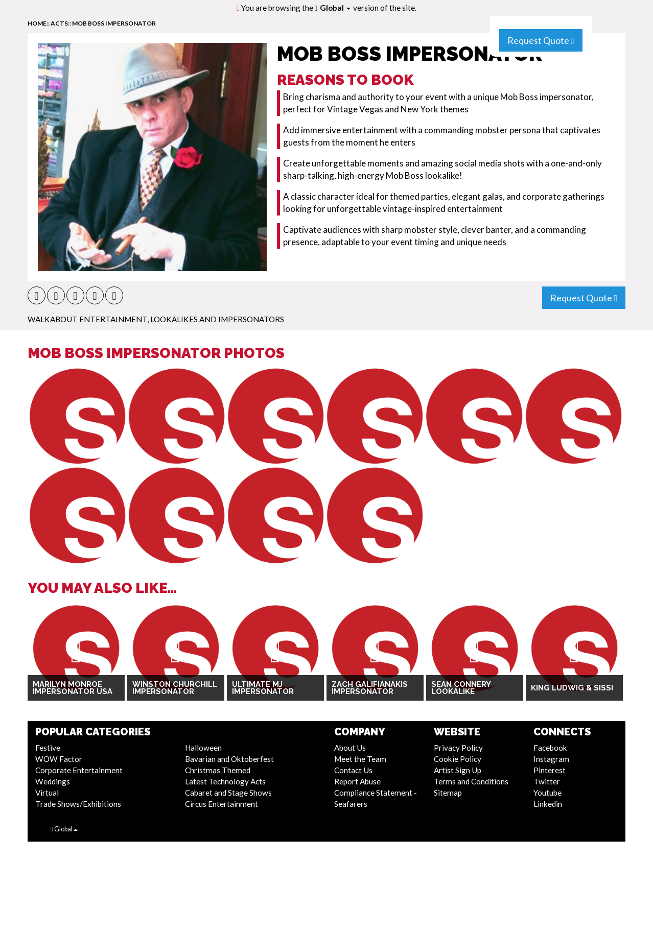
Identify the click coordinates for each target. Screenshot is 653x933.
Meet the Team (360, 758)
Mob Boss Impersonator (114, 23)
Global (335, 7)
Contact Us (353, 770)
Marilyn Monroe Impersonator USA (72, 688)
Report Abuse (357, 781)
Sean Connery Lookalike (461, 688)
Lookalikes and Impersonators (217, 319)
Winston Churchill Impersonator (174, 688)
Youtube (547, 792)
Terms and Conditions (471, 781)
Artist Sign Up (457, 770)
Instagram (551, 758)
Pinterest (549, 770)
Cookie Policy (457, 758)
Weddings (52, 781)
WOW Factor (58, 758)
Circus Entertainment (221, 803)
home (37, 23)
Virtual (47, 792)
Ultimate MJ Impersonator (263, 688)
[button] (36, 295)
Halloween (203, 747)
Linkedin (547, 803)
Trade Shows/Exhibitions (78, 803)
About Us (350, 747)
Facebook (550, 747)
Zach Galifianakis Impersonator (370, 688)
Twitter (546, 781)
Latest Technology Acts (225, 781)
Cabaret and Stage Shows (228, 792)
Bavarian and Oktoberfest (229, 758)
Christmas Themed (217, 770)
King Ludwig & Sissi (572, 687)
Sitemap (448, 792)
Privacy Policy (458, 747)
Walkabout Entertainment (87, 319)
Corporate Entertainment (79, 770)
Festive (47, 747)
